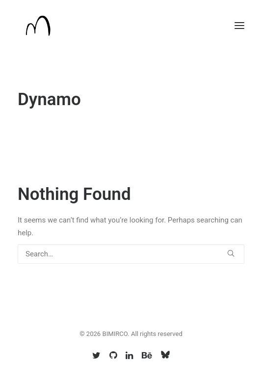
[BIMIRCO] (37, 25)
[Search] (131, 254)
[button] (239, 25)
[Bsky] (165, 357)
